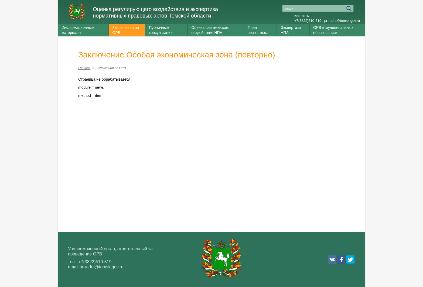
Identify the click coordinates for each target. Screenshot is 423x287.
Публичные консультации (161, 30)
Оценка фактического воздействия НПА (210, 30)
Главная (84, 68)
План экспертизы (258, 30)
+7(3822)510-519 (307, 21)
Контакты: (302, 16)
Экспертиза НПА (291, 30)
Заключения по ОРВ (125, 30)
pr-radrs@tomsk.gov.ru (342, 21)
